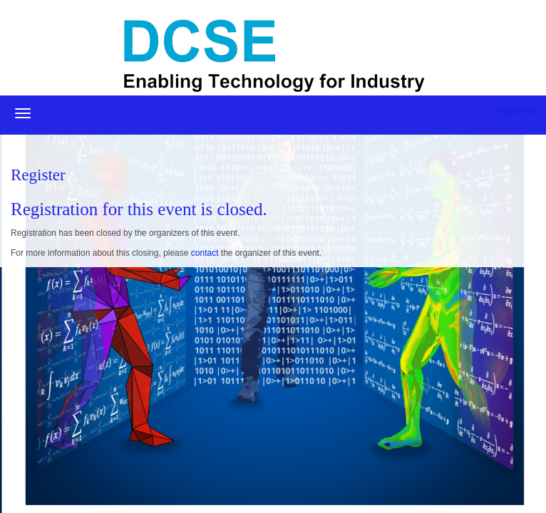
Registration (519, 111)
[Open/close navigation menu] (22, 113)
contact (205, 253)
